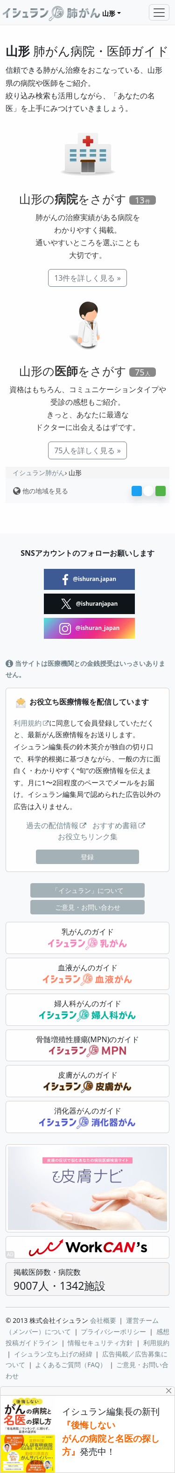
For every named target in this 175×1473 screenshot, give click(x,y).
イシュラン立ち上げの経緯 (53, 1353)
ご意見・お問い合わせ (87, 907)
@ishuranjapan (89, 604)
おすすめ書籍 (114, 825)
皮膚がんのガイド (87, 1081)
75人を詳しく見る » (87, 450)
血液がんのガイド (87, 974)
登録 (87, 856)
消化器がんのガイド (87, 1117)
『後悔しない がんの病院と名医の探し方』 (111, 1438)
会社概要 (103, 1320)
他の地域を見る (40, 490)
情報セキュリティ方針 (100, 1342)
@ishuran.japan (89, 579)
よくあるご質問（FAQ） (70, 1364)
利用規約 (28, 722)
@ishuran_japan (89, 628)
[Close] (169, 1391)
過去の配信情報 (52, 825)
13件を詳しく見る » (87, 278)
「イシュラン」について (88, 890)
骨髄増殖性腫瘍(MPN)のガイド (88, 1046)
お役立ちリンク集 (88, 836)
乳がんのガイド (87, 938)
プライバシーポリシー (113, 1331)
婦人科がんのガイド (87, 1010)
